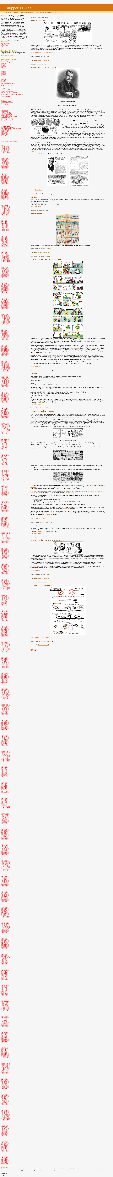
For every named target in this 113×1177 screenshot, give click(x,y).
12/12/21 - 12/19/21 (5, 1011)
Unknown (42, 531)
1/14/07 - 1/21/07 (5, 215)
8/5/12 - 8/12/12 (4, 517)
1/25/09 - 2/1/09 (4, 328)
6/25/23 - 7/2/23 (4, 1097)
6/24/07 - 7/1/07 (4, 240)
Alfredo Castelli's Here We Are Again (9, 116)
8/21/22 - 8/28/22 (5, 1050)
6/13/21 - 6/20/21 (5, 984)
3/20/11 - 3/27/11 (5, 444)
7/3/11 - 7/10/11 (4, 458)
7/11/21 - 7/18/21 (5, 988)
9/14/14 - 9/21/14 (5, 634)
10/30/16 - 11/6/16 (5, 753)
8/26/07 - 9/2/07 (4, 249)
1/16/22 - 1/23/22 (5, 1017)
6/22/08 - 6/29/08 (5, 295)
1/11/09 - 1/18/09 (5, 325)
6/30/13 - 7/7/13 (4, 567)
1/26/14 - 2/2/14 (4, 599)
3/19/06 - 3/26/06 (5, 172)
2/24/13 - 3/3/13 (4, 548)
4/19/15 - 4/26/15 (5, 667)
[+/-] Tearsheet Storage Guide (8, 83)
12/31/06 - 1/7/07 (5, 213)
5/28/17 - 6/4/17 (4, 785)
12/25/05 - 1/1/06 (5, 159)
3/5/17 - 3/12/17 (4, 772)
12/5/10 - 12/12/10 (5, 428)
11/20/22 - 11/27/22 (5, 1064)
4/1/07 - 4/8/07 (4, 227)
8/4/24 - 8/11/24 (4, 1159)
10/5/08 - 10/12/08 (5, 311)
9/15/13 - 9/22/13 (5, 579)
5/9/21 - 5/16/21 (4, 978)
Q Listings (3, 80)
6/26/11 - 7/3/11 (4, 457)
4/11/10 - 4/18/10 (5, 393)
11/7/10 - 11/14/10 (5, 424)
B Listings (3, 63)
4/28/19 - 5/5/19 (4, 892)
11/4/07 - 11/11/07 (5, 259)
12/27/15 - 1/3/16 (5, 706)
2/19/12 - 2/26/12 (5, 493)
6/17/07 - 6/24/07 (5, 239)
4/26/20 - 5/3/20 (4, 942)
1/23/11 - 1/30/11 (5, 436)
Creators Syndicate (5, 104)
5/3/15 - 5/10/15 (4, 670)
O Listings (3, 78)
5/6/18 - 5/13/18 (4, 837)
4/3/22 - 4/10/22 (4, 1029)
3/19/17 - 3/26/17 (5, 774)
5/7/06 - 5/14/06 (4, 179)
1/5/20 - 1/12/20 (4, 929)
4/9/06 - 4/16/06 (4, 175)
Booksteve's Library (5, 139)
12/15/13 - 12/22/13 (5, 593)
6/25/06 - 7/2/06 (4, 184)
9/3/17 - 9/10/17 (4, 800)
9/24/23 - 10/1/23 (5, 1111)
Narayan (41, 402)
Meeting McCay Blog (5, 133)
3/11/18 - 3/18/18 (5, 829)
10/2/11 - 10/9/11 (5, 472)
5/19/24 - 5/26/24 (5, 1147)
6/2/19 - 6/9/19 (4, 897)
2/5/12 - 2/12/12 (4, 491)
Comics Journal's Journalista (7, 115)
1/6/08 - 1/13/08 (4, 269)
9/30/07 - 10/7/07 (5, 254)
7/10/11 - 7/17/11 (5, 459)
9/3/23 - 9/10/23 (4, 1108)
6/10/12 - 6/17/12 (5, 510)
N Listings (3, 77)
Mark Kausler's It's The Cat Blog (8, 127)
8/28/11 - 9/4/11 (4, 467)
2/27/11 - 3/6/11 (4, 441)
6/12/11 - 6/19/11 (5, 455)
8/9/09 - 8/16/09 (4, 358)
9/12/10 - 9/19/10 (5, 416)
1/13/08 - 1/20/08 (5, 270)
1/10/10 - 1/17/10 (5, 380)
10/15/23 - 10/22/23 (5, 1114)
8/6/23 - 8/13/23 (4, 1103)
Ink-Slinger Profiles (40, 518)
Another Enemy (4, 86)
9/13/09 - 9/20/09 (5, 363)
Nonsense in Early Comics (6, 117)
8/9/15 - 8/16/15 (4, 685)
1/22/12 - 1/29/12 (5, 489)
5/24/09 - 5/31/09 (5, 346)
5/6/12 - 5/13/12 (4, 505)
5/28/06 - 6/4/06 (4, 182)
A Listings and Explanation (7, 62)
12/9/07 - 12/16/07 (5, 265)
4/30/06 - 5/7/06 (4, 178)
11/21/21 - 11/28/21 (5, 1008)
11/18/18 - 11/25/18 (5, 867)
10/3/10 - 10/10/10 (5, 420)
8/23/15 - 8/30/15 (5, 687)
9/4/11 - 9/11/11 (4, 468)
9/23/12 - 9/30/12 (5, 524)
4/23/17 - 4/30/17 (5, 780)
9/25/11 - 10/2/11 (5, 471)
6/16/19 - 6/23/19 (5, 899)
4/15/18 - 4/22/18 (5, 834)
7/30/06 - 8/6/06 (4, 190)
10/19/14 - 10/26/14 (5, 640)
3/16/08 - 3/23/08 (5, 280)
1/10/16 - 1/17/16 (5, 708)
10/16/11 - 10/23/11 (5, 474)
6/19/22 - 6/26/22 (5, 1040)
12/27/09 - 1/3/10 (5, 378)
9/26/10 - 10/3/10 (5, 418)
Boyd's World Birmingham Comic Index (9, 141)
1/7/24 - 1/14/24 (4, 1127)
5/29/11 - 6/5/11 (4, 453)
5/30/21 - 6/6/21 (4, 982)
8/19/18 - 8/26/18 (5, 853)
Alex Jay (3, 44)
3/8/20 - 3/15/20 (4, 939)
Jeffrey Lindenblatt (5, 43)
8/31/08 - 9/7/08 (4, 305)
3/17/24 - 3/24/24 (5, 1138)
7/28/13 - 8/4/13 (4, 571)
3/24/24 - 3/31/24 (5, 1139)
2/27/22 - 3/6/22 (4, 1023)
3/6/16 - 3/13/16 (4, 717)
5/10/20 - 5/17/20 (5, 944)
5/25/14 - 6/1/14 (4, 617)
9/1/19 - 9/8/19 (4, 911)
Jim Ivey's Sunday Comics (42, 637)
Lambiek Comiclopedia (6, 135)
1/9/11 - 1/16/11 (4, 433)
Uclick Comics (4, 108)
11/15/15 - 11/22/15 (5, 699)
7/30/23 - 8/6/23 (4, 1102)
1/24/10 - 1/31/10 (5, 382)
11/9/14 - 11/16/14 (5, 643)
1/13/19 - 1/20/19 (5, 876)
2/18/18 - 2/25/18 (5, 826)
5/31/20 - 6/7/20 (4, 947)
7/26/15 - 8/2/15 (4, 682)
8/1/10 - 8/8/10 (4, 410)
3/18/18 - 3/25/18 (5, 830)
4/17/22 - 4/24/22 (5, 1031)
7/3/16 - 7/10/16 (4, 735)
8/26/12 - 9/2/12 (4, 520)
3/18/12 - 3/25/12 (5, 498)
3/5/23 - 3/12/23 (4, 1080)
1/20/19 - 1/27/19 (5, 877)
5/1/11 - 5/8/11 (4, 448)
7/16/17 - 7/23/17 (5, 792)
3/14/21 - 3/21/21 (5, 970)
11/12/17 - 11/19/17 (5, 811)
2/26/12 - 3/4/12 (4, 494)
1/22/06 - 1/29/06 (5, 163)
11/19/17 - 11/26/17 (5, 812)
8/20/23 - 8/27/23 (5, 1105)
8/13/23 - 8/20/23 (5, 1104)
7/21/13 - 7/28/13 (5, 570)
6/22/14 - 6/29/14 (5, 621)
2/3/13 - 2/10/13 (4, 545)
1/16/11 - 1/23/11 (5, 434)
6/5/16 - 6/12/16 (4, 730)
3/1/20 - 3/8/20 (4, 938)
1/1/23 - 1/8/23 (4, 1070)
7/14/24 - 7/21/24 (5, 1156)
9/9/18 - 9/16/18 (4, 857)
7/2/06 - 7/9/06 (4, 186)
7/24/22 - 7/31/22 (5, 1046)
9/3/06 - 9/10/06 (4, 195)
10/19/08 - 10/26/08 (5, 313)
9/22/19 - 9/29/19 (5, 913)
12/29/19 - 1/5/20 (5, 928)
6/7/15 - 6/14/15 (4, 675)
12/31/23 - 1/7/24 (5, 1126)
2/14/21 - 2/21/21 (5, 966)
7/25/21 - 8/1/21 (4, 990)
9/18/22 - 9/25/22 (5, 1054)
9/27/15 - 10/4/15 (5, 692)
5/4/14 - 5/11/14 (4, 614)
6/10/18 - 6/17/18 (5, 843)
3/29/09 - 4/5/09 (4, 337)
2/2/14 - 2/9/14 (4, 600)
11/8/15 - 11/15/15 (5, 698)
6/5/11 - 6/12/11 (4, 454)
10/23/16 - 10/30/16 (5, 752)
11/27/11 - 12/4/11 (5, 480)
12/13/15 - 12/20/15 (5, 704)
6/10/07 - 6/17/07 (5, 238)
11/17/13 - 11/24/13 (5, 588)
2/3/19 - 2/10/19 (4, 879)
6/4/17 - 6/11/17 (4, 786)
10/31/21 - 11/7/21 (5, 1005)
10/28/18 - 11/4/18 (5, 864)
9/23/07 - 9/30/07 (5, 253)
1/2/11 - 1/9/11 (4, 432)
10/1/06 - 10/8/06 (5, 199)
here (94, 149)
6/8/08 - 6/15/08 (4, 292)
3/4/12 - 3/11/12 (4, 495)
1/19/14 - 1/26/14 (5, 598)
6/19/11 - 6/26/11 (5, 456)
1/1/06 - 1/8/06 (4, 160)
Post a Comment (43, 60)
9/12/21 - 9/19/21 (5, 998)
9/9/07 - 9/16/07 (4, 251)
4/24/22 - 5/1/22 (4, 1032)
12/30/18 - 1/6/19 (5, 874)
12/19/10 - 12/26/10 (5, 430)
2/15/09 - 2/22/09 (5, 331)
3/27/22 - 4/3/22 (4, 1027)
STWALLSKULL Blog (5, 126)
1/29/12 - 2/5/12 (4, 490)
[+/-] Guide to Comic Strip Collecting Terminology (12, 94)
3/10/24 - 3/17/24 (5, 1136)
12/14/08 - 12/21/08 (5, 321)
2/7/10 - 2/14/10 (4, 384)
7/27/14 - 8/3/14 (4, 627)
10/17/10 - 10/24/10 (5, 421)
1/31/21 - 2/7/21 (4, 963)
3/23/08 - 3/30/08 (5, 281)
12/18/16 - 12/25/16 (5, 760)
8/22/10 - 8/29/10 (5, 413)
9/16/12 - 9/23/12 (5, 523)
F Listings (3, 67)
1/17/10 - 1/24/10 (5, 381)
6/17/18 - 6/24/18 (5, 844)
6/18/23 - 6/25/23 (5, 1096)
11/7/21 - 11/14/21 (5, 1006)
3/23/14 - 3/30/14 (5, 608)
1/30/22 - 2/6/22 (4, 1019)
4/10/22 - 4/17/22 (5, 1030)
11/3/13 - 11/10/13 (5, 586)
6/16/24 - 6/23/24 (5, 1151)
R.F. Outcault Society (5, 134)
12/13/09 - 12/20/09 (5, 376)
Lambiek (32, 421)
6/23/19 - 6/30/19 (5, 900)
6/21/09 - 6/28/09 (5, 350)
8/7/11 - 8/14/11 (4, 463)
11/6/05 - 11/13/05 (5, 151)
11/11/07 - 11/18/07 (5, 260)
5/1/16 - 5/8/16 (4, 725)
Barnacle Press (4, 110)
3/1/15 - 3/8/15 (4, 660)
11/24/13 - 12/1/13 (5, 589)
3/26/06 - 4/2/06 (4, 173)
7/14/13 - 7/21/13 (5, 569)
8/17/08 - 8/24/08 (5, 303)
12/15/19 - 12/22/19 (5, 926)
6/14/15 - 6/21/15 (5, 676)
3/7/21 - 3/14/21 (4, 969)
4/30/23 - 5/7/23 (4, 1088)
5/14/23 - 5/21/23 (5, 1091)
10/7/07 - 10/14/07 (5, 255)
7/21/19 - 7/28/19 (5, 905)
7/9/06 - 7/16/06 (4, 187)
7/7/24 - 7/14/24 (4, 1155)
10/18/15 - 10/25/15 (5, 695)
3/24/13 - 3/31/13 (5, 552)
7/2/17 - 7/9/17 (4, 790)
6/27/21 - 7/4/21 (4, 986)
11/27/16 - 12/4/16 (5, 757)
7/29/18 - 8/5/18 (4, 850)
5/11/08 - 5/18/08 (5, 288)
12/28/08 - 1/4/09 (5, 323)
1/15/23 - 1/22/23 (5, 1072)
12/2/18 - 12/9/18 (5, 869)
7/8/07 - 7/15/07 (4, 242)
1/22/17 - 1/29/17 (5, 766)
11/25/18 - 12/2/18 (5, 868)
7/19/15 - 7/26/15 (5, 681)
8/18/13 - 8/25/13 (5, 574)
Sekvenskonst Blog (5, 121)
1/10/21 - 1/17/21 (5, 960)
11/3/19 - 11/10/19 (5, 920)
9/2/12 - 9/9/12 (4, 521)
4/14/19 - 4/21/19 (5, 890)
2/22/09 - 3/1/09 (4, 332)
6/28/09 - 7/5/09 (4, 351)
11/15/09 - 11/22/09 (5, 371)
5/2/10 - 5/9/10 (4, 396)
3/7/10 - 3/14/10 (4, 389)
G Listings (3, 69)
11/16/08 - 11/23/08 (5, 317)
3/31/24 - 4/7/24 (4, 1140)
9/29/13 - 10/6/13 (5, 581)
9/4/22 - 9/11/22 (4, 1052)
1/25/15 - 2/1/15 (4, 655)
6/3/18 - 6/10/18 (4, 842)
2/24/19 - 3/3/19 (4, 882)
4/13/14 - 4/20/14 (5, 611)
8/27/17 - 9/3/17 (4, 799)
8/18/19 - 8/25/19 (5, 909)
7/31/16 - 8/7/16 (4, 739)
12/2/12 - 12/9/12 (5, 535)
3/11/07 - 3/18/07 (5, 224)
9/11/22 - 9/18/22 (5, 1053)
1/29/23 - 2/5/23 (4, 1074)
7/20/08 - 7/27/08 (5, 299)
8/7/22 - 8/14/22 (4, 1048)
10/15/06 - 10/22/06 (5, 202)
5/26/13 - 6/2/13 (4, 562)
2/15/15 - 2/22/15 (5, 658)
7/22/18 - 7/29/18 (5, 849)
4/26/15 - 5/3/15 (4, 668)
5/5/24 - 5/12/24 (4, 1145)
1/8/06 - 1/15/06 (4, 161)
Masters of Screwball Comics (7, 119)
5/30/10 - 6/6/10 (4, 400)
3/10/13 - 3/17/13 (5, 550)
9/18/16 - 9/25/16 (5, 746)
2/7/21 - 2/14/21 (4, 964)
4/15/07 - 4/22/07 (5, 229)
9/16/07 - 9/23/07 (5, 252)
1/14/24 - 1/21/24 (5, 1128)
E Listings (3, 66)
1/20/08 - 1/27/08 (5, 271)
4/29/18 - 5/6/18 (4, 836)
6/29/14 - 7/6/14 (4, 623)
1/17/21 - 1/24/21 (5, 961)
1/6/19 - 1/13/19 (4, 875)
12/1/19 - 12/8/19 (5, 924)
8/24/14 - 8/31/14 (5, 631)
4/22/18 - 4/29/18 (5, 835)
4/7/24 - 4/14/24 (4, 1141)
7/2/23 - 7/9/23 (4, 1098)
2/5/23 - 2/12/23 (4, 1076)
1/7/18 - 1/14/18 (4, 819)
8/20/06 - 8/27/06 (5, 193)
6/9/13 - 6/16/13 (4, 564)
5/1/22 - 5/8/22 (4, 1033)
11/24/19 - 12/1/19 (5, 923)
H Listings (3, 70)
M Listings (3, 75)
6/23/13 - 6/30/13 (5, 566)
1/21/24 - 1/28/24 (5, 1129)
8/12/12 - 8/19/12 (5, 518)
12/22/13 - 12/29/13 (5, 594)
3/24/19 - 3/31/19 (5, 886)
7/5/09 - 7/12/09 (4, 352)
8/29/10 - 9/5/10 (4, 414)
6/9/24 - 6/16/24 (4, 1150)
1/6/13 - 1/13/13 (4, 540)
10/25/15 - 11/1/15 (5, 696)
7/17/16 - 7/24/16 (5, 737)
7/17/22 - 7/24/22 (5, 1045)
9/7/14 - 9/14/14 (4, 633)
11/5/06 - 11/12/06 (5, 205)
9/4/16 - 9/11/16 (4, 744)
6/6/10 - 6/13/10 (4, 401)
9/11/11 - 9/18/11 (5, 469)
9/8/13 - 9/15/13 (4, 578)
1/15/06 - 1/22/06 (5, 162)
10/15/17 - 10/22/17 (5, 806)
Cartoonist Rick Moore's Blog (7, 140)
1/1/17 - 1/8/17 (4, 763)
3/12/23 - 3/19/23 (5, 1081)
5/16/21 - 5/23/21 (5, 979)
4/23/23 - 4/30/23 (5, 1087)
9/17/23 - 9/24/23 (5, 1110)
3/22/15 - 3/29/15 (5, 663)
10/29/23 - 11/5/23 (5, 1116)
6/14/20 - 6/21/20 (5, 949)
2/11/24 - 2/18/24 (5, 1132)
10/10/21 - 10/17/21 (5, 1002)
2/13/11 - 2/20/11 (5, 439)
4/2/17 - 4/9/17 (4, 776)
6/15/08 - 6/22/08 (5, 293)
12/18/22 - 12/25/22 (5, 1068)
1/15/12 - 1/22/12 (5, 488)
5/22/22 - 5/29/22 (5, 1036)
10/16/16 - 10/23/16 (5, 751)
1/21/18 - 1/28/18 (5, 821)
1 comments (47, 193)
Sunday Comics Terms (5, 96)
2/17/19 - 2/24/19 (5, 881)
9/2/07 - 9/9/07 (4, 250)
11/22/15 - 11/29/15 (5, 701)
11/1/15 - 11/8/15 (5, 697)
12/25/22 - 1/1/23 (5, 1069)
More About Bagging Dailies (7, 89)
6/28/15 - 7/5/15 (4, 678)
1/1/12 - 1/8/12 (4, 486)
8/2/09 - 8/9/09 (4, 356)
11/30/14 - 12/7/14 (5, 646)
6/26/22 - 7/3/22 (4, 1041)
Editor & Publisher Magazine (7, 109)
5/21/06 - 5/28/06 (5, 181)
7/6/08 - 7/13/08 (4, 297)
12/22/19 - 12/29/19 (5, 927)
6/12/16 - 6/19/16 (5, 732)
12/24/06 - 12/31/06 (5, 212)
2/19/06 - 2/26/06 (5, 167)
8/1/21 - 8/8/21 (4, 991)
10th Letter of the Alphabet (6, 113)
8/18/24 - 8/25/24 (5, 1161)
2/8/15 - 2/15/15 (4, 657)
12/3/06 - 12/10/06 (5, 209)
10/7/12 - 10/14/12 (5, 526)
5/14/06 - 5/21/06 (5, 180)
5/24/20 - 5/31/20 (5, 946)
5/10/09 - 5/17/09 (5, 344)
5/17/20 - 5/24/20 (5, 945)
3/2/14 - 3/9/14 (4, 604)
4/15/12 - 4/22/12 (5, 502)
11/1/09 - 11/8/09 (5, 369)
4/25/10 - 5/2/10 (4, 395)
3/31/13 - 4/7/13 (4, 553)
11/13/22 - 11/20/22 (5, 1063)
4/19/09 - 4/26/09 (5, 340)
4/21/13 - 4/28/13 (5, 556)
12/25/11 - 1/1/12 (5, 485)
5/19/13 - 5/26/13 (5, 561)
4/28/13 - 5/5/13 (4, 557)
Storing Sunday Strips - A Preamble (8, 90)
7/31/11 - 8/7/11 (4, 462)
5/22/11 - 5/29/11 (5, 452)
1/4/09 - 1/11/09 (4, 324)
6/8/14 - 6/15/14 (4, 619)
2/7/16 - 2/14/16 (4, 712)
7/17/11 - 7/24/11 (5, 460)
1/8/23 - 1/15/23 (4, 1071)
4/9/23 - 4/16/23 (4, 1085)
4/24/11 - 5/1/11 (4, 447)
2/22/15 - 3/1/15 (4, 659)
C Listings (3, 64)
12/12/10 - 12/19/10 (5, 429)
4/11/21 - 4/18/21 (5, 974)
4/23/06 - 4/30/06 (5, 177)
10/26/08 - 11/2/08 (5, 314)
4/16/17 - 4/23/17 (5, 779)
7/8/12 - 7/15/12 (4, 515)
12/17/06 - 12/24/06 (5, 211)
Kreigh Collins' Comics (6, 101)
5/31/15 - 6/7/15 (4, 674)
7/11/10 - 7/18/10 (5, 407)
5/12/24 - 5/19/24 (5, 1146)
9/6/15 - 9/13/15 (4, 689)
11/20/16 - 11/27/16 (5, 756)
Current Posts (4, 1163)
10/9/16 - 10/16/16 (5, 750)
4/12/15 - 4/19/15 (5, 666)
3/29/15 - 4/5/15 (4, 664)
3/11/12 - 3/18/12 (5, 496)
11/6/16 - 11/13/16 (5, 754)
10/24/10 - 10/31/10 (5, 422)
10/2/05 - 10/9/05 (5, 146)
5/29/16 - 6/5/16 (4, 729)
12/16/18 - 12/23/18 (5, 871)
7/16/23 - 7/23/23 (5, 1100)
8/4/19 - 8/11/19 (4, 907)
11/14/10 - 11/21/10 (5, 425)
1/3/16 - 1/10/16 (4, 707)
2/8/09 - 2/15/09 (4, 330)
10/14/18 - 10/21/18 (5, 862)
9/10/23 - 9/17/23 (5, 1109)
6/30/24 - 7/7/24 (4, 1154)
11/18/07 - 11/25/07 (5, 261)
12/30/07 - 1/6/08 (5, 268)
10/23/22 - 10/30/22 (5, 1060)
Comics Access (4, 111)
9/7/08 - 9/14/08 (4, 306)
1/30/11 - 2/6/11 (4, 437)
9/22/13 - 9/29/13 (5, 580)
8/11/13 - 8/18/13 (5, 573)
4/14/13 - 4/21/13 (5, 555)
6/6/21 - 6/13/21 (4, 983)
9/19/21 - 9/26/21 (5, 999)
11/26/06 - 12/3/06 (5, 208)
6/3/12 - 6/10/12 (4, 509)
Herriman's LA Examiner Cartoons (44, 52)
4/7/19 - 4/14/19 (4, 889)
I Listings (3, 71)
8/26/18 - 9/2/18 (4, 854)
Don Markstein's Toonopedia (7, 136)
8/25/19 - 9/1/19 (4, 910)
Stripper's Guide (18, 8)
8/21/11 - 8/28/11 (5, 465)
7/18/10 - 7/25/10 (5, 408)
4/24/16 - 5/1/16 (4, 724)
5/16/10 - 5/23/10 (5, 398)
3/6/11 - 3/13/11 (4, 442)
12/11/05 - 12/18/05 (5, 157)
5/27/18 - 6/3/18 (4, 840)
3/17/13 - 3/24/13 (5, 551)
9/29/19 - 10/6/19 (5, 914)
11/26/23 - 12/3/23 (5, 1120)
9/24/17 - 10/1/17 (5, 803)
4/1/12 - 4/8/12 (4, 500)
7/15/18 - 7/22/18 (5, 848)
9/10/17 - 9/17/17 (5, 801)
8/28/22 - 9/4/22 (4, 1051)
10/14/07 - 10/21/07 (5, 256)
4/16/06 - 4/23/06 (5, 176)
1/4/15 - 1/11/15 (4, 651)
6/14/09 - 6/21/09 (5, 349)
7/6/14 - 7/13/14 (4, 624)
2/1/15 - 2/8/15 (4, 656)
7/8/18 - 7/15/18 (4, 847)
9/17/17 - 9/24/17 (5, 802)
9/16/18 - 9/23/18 (5, 858)
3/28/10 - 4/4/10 (4, 392)
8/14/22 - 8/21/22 (5, 1049)
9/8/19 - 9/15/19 (4, 912)
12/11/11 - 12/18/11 (5, 483)
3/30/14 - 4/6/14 (4, 609)
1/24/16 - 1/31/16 (5, 710)
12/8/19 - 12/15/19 (5, 925)
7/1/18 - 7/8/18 (4, 846)
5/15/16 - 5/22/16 (5, 727)
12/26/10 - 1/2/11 (5, 431)
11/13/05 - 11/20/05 (5, 152)
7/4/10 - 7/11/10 (4, 406)
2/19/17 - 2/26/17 (5, 770)
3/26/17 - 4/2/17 (4, 775)
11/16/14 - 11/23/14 (5, 644)
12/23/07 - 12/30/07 (5, 267)
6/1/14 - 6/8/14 (4, 618)
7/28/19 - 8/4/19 (4, 906)
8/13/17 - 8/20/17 (5, 797)
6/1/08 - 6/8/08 (4, 291)
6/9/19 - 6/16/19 (4, 898)
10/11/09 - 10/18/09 (5, 367)
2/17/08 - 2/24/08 (5, 275)
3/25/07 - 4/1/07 (4, 226)
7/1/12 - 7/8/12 (4, 514)
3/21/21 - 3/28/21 (5, 971)
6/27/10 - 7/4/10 (4, 405)
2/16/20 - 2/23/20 (5, 936)
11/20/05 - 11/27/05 (5, 153)
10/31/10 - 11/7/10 (5, 423)
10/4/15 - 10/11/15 (5, 693)
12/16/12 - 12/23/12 (5, 537)
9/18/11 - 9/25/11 (5, 470)
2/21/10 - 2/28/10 (5, 386)
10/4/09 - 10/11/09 (5, 366)
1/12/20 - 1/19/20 (5, 930)
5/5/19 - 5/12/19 (4, 893)
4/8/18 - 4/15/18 (4, 833)
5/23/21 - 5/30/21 (5, 980)
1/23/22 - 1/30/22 (5, 1018)
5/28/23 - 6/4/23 (4, 1093)
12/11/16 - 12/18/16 (5, 759)
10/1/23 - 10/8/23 (5, 1112)
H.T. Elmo (33, 487)
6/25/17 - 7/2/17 (4, 789)
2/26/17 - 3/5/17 (4, 771)
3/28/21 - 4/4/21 (4, 972)
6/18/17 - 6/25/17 (5, 788)
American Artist (66, 508)
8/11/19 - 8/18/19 (5, 908)
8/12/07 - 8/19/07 (5, 246)
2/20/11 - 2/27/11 (5, 440)
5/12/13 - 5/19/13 (5, 559)
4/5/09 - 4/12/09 (4, 338)
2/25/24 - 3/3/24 (4, 1134)
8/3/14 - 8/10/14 (4, 628)
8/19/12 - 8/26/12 (5, 519)
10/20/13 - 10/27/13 (5, 584)
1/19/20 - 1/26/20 (5, 931)
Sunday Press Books (5, 125)
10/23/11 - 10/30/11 (5, 475)
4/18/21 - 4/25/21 (5, 975)
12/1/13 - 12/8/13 (5, 590)
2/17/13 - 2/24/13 (5, 547)
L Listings (3, 74)
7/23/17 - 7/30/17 (5, 793)
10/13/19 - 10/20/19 (5, 916)
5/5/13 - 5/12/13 (4, 558)
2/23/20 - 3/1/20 (4, 937)
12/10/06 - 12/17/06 (5, 210)
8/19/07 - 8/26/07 (5, 247)
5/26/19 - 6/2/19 (4, 896)
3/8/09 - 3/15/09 (4, 334)
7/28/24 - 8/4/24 (4, 1158)
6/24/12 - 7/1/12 (4, 512)
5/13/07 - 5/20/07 (5, 234)
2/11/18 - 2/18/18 (5, 824)
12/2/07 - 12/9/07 (5, 264)
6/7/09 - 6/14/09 (4, 348)
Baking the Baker (5, 138)
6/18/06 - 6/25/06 (5, 183)
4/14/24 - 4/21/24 (5, 1142)
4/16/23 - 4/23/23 (5, 1086)
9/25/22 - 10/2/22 (5, 1055)
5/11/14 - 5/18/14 (5, 615)
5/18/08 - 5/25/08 (5, 289)
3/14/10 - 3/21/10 (5, 390)
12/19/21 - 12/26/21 (5, 1013)
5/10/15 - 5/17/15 (5, 671)
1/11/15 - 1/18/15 (5, 652)
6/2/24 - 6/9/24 (4, 1149)
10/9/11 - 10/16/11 (5, 473)
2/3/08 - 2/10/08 (4, 273)
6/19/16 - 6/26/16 (5, 733)
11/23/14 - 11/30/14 (5, 645)
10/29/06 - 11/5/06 (5, 204)
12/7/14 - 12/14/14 (5, 647)
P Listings (3, 79)
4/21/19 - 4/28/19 (5, 891)
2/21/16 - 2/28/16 (5, 714)
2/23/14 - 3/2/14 (4, 603)
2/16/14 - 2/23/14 (5, 602)
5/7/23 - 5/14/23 (4, 1089)
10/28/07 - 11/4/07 (5, 258)
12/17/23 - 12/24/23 (5, 1124)
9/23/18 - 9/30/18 (5, 859)
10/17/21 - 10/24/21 (5, 1003)
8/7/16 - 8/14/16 (4, 740)
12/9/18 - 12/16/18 (5, 870)
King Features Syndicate (6, 105)
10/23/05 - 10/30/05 (5, 149)
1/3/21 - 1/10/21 (4, 959)
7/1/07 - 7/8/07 (4, 241)
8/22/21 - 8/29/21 (5, 994)
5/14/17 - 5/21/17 (5, 783)
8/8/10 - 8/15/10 (4, 411)
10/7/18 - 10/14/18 (5, 861)
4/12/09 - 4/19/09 (5, 339)
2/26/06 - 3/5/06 (4, 168)
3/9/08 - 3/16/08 (4, 278)
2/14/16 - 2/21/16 (5, 713)
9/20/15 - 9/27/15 (5, 691)
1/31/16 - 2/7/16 (4, 711)
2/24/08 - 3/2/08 (4, 276)
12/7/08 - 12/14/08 (5, 320)
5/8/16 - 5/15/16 (4, 726)
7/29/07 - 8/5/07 (4, 244)
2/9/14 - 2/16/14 (4, 601)
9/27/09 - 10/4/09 (5, 365)
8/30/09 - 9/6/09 (4, 361)
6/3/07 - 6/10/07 (4, 237)
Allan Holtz (42, 385)
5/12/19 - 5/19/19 (5, 894)
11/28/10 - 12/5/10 (5, 427)
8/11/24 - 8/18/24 (5, 1160)
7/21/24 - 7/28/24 (5, 1157)
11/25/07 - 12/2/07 (5, 262)
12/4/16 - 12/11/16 (5, 758)
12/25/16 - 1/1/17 (5, 761)
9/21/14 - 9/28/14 (5, 635)
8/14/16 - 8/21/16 (5, 741)
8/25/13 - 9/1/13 (4, 576)
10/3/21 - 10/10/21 (5, 1001)
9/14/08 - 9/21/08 (5, 307)
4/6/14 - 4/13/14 (4, 610)
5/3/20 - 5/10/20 (4, 943)
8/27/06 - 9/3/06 (4, 194)
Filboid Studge (4, 132)
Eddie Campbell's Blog (6, 124)
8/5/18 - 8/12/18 (4, 851)
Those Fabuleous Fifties (6, 129)
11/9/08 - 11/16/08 (5, 316)
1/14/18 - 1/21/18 (5, 820)
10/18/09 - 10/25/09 (5, 368)
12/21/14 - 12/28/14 (5, 649)
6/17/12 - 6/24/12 (5, 511)
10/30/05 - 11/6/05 (5, 150)
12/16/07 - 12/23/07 (5, 266)
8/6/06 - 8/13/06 (4, 191)
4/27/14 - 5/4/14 (4, 613)
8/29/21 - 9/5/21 (4, 995)
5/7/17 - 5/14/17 (4, 782)
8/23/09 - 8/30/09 (5, 360)
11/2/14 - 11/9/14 (5, 642)
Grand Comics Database (70, 492)
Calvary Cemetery (46, 514)
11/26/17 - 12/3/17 (5, 813)
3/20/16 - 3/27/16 (5, 719)
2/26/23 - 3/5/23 (4, 1079)
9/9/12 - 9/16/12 (4, 522)
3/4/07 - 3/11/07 (4, 223)
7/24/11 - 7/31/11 (5, 461)
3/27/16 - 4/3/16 (4, 720)
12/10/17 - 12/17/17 (5, 815)
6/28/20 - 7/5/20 (4, 952)
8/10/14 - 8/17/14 (5, 629)
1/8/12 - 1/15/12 (4, 487)
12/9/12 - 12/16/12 (5, 536)
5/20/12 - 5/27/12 (5, 507)
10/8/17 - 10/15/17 (5, 805)
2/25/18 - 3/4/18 (4, 827)
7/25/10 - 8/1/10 (4, 409)
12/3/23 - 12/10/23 (5, 1122)
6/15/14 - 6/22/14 (5, 620)
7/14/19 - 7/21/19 (5, 904)
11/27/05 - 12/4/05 (5, 155)
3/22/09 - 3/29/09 (5, 336)
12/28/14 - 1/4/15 (5, 650)
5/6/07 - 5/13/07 (4, 233)
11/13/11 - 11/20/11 (5, 478)
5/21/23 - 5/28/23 (5, 1092)
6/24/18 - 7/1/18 (4, 845)
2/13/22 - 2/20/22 (5, 1021)
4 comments (48, 370)
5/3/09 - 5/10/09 (4, 343)
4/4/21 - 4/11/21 (4, 973)
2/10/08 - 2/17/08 (5, 274)
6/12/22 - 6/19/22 (5, 1039)
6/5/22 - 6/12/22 (4, 1038)
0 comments (48, 56)
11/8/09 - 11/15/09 (5, 370)
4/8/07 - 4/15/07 (4, 228)
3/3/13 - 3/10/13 (4, 549)
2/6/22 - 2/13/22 (4, 1020)
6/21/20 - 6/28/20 (5, 951)
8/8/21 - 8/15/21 (4, 992)
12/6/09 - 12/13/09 (5, 375)
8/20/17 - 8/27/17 (5, 798)
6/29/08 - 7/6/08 (4, 296)
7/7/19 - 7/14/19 (4, 902)
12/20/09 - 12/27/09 (5, 377)
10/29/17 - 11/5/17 (5, 808)
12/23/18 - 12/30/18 (5, 873)
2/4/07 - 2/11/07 (4, 219)
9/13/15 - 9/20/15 (5, 690)
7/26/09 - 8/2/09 (4, 355)
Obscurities (38, 366)
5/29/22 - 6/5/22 (4, 1037)
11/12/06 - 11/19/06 (5, 206)
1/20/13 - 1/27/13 (5, 542)
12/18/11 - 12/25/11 (5, 484)
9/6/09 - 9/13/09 (4, 362)
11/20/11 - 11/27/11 (5, 479)
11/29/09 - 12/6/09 (5, 374)
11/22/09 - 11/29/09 (5, 373)
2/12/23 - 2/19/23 (5, 1077)
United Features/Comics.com (7, 107)
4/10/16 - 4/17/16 (5, 722)
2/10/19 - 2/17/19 (5, 880)
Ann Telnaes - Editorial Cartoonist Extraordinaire (11, 128)
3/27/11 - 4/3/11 (4, 445)
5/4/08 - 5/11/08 (4, 287)
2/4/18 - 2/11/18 (4, 823)
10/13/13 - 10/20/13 (5, 583)
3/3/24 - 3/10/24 (4, 1135)
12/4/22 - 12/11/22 (5, 1066)
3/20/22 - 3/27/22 (5, 1026)
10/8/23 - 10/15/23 (5, 1113)
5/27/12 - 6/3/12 (4, 508)
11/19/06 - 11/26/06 (5, 207)
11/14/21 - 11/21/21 (5, 1007)
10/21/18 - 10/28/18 (5, 863)
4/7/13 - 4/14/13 (4, 554)
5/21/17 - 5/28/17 (5, 784)
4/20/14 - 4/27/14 (5, 612)
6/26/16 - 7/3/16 (4, 734)
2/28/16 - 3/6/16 (4, 715)
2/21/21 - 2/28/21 (5, 967)
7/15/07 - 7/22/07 (5, 243)
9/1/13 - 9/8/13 (4, 577)
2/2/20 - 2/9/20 (4, 933)
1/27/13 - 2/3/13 (4, 543)
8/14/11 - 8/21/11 (5, 464)
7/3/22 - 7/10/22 (4, 1042)
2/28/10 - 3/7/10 (4, 387)
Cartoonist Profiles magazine (7, 102)
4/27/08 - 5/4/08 (4, 286)
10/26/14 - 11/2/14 (5, 641)
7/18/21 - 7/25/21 (5, 989)
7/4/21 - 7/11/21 (4, 987)
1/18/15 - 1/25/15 (5, 654)
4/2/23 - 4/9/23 (4, 1084)
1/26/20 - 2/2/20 (4, 932)
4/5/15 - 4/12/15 (4, 665)
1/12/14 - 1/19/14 (5, 597)
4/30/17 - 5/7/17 (4, 781)
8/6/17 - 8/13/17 (4, 796)
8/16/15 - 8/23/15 (5, 686)
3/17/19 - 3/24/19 (5, 885)
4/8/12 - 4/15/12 (4, 501)
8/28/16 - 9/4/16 (4, 743)
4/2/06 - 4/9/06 (4, 174)
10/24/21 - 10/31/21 (5, 1004)
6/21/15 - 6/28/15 (5, 677)
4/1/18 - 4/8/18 (4, 832)
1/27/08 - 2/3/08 (4, 272)
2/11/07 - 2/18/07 (5, 220)
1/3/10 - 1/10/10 (4, 379)
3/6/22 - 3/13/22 (4, 1024)
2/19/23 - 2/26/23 (5, 1078)
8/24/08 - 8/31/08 (5, 304)
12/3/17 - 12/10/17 (5, 814)
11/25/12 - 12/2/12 (5, 534)
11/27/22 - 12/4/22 (5, 1065)
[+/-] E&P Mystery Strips (7, 61)
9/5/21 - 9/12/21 (4, 996)
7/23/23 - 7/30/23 (5, 1101)
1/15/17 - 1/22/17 (5, 765)
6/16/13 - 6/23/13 (5, 565)
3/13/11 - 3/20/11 (5, 443)
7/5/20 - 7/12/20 (4, 953)
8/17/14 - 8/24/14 (5, 630)
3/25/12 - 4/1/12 (4, 499)
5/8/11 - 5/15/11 (4, 449)
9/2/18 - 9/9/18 (4, 855)
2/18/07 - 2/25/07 (5, 221)
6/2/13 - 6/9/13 (4, 563)
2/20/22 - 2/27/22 (5, 1022)
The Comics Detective (6, 112)
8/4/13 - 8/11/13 (4, 572)
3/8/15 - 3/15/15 (4, 661)
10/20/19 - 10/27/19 (5, 917)
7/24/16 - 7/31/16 (5, 738)
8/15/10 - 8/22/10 (5, 412)
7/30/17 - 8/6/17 (4, 795)
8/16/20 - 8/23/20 (5, 956)
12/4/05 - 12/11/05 (5, 156)
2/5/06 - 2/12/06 (4, 165)
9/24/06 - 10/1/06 (5, 198)
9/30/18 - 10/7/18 (5, 860)
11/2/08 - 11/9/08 (5, 315)
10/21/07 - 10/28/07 (5, 257)
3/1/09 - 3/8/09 (4, 333)
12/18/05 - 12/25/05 (5, 158)
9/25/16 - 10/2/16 (5, 748)
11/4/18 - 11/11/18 (5, 865)
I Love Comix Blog (5, 130)
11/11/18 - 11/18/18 (5, 866)
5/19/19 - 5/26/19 (5, 895)
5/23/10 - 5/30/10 (5, 399)
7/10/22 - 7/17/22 (5, 1044)
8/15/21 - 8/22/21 (5, 993)
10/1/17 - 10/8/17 (5, 804)
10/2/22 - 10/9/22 (5, 1056)
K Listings (3, 73)
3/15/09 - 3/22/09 (5, 335)
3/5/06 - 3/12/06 (4, 169)
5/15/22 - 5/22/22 (5, 1035)
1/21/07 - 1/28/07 (5, 217)
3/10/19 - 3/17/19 (5, 884)
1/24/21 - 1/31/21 (5, 962)
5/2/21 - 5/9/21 (4, 977)
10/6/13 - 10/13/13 (5, 582)
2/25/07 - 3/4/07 (4, 222)
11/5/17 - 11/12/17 (5, 810)
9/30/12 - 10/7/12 (5, 525)
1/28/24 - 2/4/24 (4, 1130)
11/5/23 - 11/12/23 (5, 1117)
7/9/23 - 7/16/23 (4, 1099)
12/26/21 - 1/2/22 (5, 1014)
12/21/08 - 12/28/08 (5, 322)
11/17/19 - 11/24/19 (5, 922)
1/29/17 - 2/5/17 (4, 767)
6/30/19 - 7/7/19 (4, 901)
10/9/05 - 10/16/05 (5, 147)
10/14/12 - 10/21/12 (5, 527)
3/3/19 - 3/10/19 (4, 883)
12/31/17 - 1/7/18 (5, 818)
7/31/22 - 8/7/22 (4, 1047)
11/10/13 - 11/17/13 (5, 587)
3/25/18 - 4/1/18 (4, 831)
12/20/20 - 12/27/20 (5, 957)
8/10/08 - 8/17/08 (5, 302)
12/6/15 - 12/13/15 (5, 703)
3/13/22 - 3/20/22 (5, 1025)
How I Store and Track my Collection (9, 92)
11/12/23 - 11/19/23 (5, 1118)
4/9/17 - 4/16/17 (4, 777)
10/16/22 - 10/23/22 (5, 1058)
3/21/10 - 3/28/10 (5, 391)
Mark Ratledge (5, 45)
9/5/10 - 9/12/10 (4, 415)
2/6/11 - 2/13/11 (4, 438)
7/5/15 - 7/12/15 (4, 679)
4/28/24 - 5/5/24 (4, 1144)
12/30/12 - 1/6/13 (5, 539)
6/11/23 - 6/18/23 (5, 1095)
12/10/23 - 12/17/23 (5, 1123)
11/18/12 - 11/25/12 (5, 533)
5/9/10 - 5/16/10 (4, 397)
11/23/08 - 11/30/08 (5, 318)
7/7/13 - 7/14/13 (4, 568)
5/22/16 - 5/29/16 (5, 728)
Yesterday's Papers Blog (6, 120)
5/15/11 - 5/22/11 (5, 451)
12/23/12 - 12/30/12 (5, 538)
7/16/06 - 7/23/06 (5, 188)
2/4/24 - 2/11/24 (4, 1131)
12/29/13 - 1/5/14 (5, 595)
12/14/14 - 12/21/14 (5, 648)
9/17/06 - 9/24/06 (5, 197)
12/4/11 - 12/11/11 (5, 481)
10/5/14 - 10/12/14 (5, 637)
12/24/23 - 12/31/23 (5, 1125)
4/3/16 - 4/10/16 (4, 721)
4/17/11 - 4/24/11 (5, 446)
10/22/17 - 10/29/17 (5, 807)
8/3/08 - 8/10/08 (4, 301)
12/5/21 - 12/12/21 (5, 1010)
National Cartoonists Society (7, 118)
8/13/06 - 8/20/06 (5, 192)
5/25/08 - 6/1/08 (4, 290)
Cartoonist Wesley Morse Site (7, 123)
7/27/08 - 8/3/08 (4, 300)
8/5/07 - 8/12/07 (4, 245)
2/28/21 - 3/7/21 (4, 968)
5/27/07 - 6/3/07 (4, 236)
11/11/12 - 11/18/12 (5, 532)
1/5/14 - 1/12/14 (4, 596)
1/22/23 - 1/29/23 (5, 1073)
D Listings (3, 65)
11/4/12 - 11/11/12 (5, 531)
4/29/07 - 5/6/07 (4, 231)
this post (9, 55)
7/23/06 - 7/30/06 (5, 189)
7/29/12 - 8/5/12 (4, 516)
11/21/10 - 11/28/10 (5, 426)
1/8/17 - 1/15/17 (4, 764)
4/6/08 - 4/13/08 (4, 283)
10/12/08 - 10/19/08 (5, 312)
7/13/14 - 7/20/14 (5, 625)
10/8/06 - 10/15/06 (5, 200)
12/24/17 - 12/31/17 (5, 817)
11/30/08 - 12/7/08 (5, 319)
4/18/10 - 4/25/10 (5, 394)
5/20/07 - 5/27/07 (5, 235)
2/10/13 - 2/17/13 (5, 546)
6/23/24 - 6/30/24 (5, 1152)
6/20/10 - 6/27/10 (5, 403)
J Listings (3, 72)
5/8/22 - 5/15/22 (4, 1034)
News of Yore (38, 190)
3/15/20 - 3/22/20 (5, 940)
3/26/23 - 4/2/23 (4, 1083)
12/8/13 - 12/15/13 (5, 592)
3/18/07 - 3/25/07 (5, 225)
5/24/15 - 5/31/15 (5, 673)
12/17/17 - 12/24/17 (5, 816)
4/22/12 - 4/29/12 (5, 503)
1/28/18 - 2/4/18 (4, 822)
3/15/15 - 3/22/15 (5, 662)
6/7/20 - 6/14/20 (4, 948)
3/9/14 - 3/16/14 (4, 605)
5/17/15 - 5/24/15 (5, 672)
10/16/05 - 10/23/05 (5, 148)
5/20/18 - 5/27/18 (5, 839)
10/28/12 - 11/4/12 (5, 530)
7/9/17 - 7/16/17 (4, 791)
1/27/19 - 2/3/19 (4, 878)
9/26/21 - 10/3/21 (5, 1000)
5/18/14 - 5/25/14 (5, 616)
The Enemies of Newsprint (6, 85)
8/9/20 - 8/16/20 (4, 955)
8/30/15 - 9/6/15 (4, 688)
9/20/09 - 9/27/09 (5, 364)
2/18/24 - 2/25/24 (5, 1133)
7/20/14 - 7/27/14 (5, 626)
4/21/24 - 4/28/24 (5, 1143)
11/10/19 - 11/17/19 (5, 921)
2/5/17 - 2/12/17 (4, 768)
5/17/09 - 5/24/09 (5, 345)
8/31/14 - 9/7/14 (4, 632)
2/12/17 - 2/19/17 (5, 769)
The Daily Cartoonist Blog (6, 114)
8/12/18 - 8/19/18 (5, 852)
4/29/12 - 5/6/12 (4, 504)
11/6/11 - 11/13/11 (5, 477)
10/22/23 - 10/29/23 (5, 1115)
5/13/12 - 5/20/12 (5, 506)
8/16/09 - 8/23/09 (5, 359)
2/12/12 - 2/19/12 (5, 492)
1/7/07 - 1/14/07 (4, 214)
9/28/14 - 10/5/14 (5, 636)
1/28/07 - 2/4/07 (4, 218)
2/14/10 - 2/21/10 (5, 385)
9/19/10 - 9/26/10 (5, 417)
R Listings (3, 81)
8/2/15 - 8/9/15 (4, 683)
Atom (5, 1175)
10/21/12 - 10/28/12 (5, 529)
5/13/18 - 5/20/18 (5, 838)
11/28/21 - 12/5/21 (5, 1009)
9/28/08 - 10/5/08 (5, 309)
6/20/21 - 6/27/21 (5, 985)
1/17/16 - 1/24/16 (5, 709)
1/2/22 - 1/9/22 (4, 1015)
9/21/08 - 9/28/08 (5, 308)
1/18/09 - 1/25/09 (5, 327)
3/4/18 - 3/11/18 (4, 828)
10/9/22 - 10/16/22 (5, 1057)
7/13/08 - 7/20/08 (5, 298)
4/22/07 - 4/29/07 (5, 230)
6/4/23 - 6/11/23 (4, 1094)
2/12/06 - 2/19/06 (5, 166)
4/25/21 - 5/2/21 (4, 976)
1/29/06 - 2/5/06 (4, 164)
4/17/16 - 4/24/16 (5, 723)
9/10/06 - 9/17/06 (5, 196)
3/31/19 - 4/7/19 (4, 888)
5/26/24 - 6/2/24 (4, 1148)
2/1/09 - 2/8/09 (4, 329)
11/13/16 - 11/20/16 (5, 755)
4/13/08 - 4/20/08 (5, 284)
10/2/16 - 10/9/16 (5, 749)
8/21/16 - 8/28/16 (5, 742)
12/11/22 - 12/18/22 (5, 1067)
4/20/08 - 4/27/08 (5, 285)
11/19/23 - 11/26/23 (5, 1119)
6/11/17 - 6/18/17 (5, 787)
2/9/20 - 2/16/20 (4, 935)
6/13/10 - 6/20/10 (5, 402)
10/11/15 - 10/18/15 (5, 694)
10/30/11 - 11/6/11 (5, 476)
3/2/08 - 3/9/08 (4, 277)
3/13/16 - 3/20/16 (5, 718)
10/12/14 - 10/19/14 (5, 639)
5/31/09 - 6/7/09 (4, 347)
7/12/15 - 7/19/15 (5, 680)
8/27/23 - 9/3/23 (4, 1107)
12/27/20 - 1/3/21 (5, 958)
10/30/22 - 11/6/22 (5, 1061)
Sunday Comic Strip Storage (7, 91)
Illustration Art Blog (5, 131)
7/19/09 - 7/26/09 (5, 354)
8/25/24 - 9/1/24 (4, 1162)
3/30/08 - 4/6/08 (4, 282)
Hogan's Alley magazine (6, 103)
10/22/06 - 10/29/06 (5, 203)
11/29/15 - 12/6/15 (5, 702)
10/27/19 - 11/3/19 (5, 918)
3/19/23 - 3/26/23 (5, 1082)
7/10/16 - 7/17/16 (5, 736)
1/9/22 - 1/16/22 (4, 1016)
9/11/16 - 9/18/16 (5, 745)
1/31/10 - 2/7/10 (4, 383)
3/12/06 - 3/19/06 (5, 171)
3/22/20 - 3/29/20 (5, 941)
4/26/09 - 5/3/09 (4, 342)
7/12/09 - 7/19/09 (5, 353)
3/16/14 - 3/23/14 (5, 607)
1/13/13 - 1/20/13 (5, 541)
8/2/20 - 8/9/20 (4, 954)
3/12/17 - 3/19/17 (5, 773)
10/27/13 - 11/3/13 (5, 585)
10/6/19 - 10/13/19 (5, 915)
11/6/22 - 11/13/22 (5, 1062)
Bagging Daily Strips (5, 88)
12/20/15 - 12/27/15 (5, 705)
